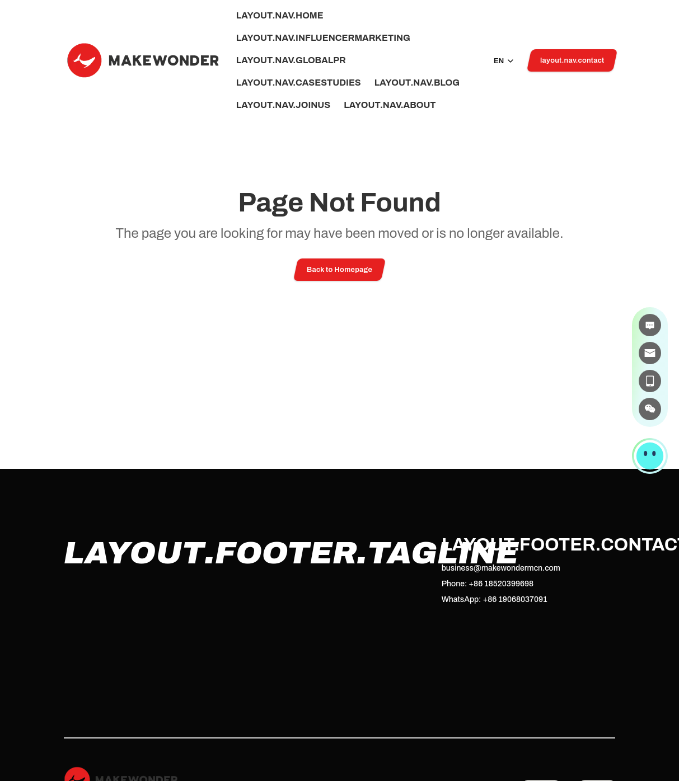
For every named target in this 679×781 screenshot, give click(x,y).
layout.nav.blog (417, 82)
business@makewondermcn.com (501, 568)
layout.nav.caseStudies (298, 82)
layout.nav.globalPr (291, 60)
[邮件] (650, 353)
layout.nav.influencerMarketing (323, 38)
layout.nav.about (390, 105)
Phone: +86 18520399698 (487, 584)
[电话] (650, 381)
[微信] (650, 409)
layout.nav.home (280, 15)
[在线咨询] (650, 325)
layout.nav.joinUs (283, 105)
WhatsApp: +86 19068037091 (494, 599)
